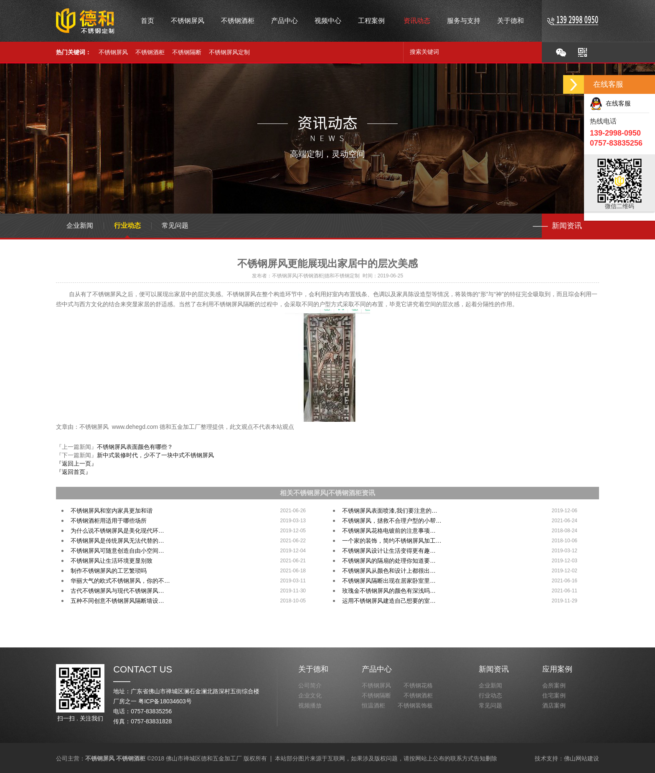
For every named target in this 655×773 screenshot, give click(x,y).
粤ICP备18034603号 (165, 701)
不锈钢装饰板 (415, 705)
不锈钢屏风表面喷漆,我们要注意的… (389, 510)
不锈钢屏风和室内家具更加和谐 (111, 510)
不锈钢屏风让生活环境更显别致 (111, 560)
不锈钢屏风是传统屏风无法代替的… (117, 540)
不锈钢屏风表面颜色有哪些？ (135, 446)
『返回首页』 (73, 471)
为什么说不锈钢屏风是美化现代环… (117, 530)
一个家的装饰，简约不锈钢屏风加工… (392, 540)
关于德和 (313, 669)
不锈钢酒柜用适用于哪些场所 (109, 520)
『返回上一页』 (76, 463)
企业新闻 (79, 225)
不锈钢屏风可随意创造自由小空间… (117, 550)
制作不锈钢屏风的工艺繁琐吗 (109, 570)
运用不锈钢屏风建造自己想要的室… (389, 600)
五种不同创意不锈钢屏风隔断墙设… (117, 600)
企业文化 (310, 695)
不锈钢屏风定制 (229, 52)
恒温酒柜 (373, 705)
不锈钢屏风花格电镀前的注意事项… (389, 530)
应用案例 (557, 669)
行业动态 (127, 225)
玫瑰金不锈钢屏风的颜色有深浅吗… (389, 590)
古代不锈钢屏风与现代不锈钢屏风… (117, 590)
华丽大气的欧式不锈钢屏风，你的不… (120, 580)
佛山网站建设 (581, 758)
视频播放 (310, 705)
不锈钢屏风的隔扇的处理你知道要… (389, 560)
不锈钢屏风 (113, 52)
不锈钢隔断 (186, 52)
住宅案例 (554, 695)
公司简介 (310, 685)
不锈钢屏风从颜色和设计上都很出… (389, 570)
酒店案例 (554, 705)
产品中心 (377, 669)
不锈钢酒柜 (150, 52)
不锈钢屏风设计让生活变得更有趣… (389, 550)
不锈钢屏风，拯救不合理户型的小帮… (392, 520)
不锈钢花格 (418, 685)
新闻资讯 (494, 669)
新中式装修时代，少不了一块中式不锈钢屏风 (155, 455)
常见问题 (175, 225)
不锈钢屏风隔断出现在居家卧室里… (389, 580)
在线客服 (610, 103)
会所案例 (554, 685)
